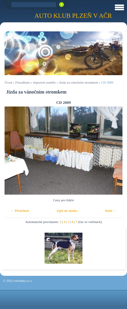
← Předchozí (20, 210)
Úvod (8, 82)
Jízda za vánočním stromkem (78, 82)
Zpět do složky (67, 210)
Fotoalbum (22, 82)
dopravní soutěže (44, 82)
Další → (110, 210)
